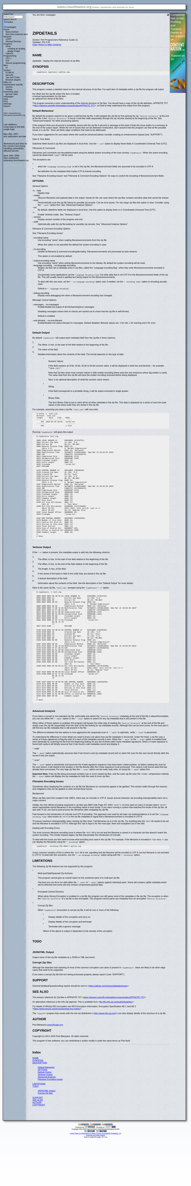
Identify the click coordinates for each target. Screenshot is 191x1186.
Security (9, 75)
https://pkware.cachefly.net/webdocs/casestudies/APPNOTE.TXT (64, 106)
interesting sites (11, 92)
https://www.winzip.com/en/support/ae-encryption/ (57, 1057)
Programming (10, 56)
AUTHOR (37, 1150)
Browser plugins (13, 80)
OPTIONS (42, 1118)
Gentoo (9, 87)
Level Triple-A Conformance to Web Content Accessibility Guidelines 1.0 (95, 1181)
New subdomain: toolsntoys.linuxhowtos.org (16, 159)
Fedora (9, 89)
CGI (7, 60)
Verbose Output (45, 1122)
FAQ (6, 101)
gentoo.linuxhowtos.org (16, 115)
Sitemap (7, 104)
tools (6, 99)
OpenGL (10, 53)
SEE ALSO (37, 1148)
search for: (9, 14)
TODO (35, 1134)
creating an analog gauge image (16, 50)
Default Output (44, 1120)
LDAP (8, 39)
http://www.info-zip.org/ (105, 1061)
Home (6, 29)
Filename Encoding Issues (50, 1127)
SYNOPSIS (37, 1108)
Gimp (8, 46)
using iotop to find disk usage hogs (14, 128)
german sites (12, 94)
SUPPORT (37, 1145)
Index (35, 45)
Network (7, 37)
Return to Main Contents (49, 45)
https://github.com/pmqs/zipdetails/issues (108, 1034)
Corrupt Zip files (45, 1141)
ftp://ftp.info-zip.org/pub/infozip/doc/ (116, 1050)
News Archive (12, 32)
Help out (8, 82)
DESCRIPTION (39, 1111)
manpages (11, 27)
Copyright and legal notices (95, 1183)
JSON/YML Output (46, 1139)
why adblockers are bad (15, 136)
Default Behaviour (46, 1115)
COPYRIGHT (38, 1153)
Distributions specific (13, 84)
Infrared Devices (13, 41)
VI (7, 68)
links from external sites (17, 34)
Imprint (7, 106)
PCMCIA (10, 72)
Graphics (8, 44)
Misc (6, 65)
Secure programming (15, 63)
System (7, 70)
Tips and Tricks (13, 77)
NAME (35, 1106)
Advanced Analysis (47, 1125)
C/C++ (9, 58)
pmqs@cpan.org (55, 1073)
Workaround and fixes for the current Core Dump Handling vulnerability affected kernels (15, 147)
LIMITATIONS (38, 1132)
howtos (9, 22)
